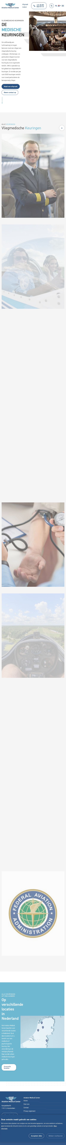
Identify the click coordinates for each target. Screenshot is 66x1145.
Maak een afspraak (10, 86)
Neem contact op (10, 92)
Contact (26, 1108)
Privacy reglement (29, 1111)
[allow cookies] (36, 1135)
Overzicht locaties (7, 1070)
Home (26, 1101)
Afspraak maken (25, 5)
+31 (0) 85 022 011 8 (39, 6)
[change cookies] (55, 1135)
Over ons (26, 1104)
